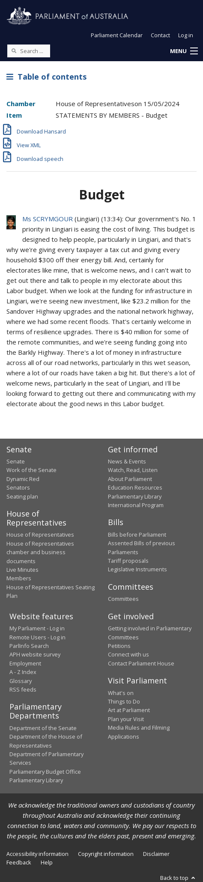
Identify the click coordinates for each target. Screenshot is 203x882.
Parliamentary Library (134, 496)
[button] (183, 51)
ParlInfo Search (29, 646)
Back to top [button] (178, 878)
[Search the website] (28, 51)
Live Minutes (22, 569)
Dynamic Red (22, 479)
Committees (123, 599)
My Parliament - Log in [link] (37, 628)
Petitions (119, 646)
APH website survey (34, 654)
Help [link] (47, 862)
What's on (121, 693)
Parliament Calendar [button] (117, 35)
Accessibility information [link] (37, 854)
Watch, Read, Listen (133, 470)
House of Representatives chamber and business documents (40, 552)
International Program (136, 505)
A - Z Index (22, 672)
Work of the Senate (31, 470)
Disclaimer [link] (156, 854)
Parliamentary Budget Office (45, 771)
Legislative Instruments (137, 569)
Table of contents (46, 76)
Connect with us (128, 654)
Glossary (20, 681)
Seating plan (22, 496)
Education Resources (135, 487)
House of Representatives (40, 534)
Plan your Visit (126, 719)
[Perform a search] (13, 50)
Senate (15, 461)
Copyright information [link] (106, 854)
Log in (185, 35)
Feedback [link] (18, 862)
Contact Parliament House (141, 663)
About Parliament (130, 479)
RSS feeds (22, 689)
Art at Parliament (129, 710)
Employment (25, 663)
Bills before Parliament (137, 534)
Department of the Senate (43, 728)
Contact (160, 35)
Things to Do (124, 701)
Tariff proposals (128, 560)
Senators (18, 487)
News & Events (127, 461)
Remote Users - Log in (37, 637)
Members (18, 578)
